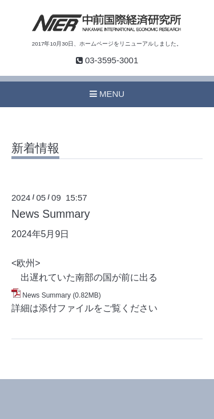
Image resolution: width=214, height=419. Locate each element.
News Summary (50, 214)
